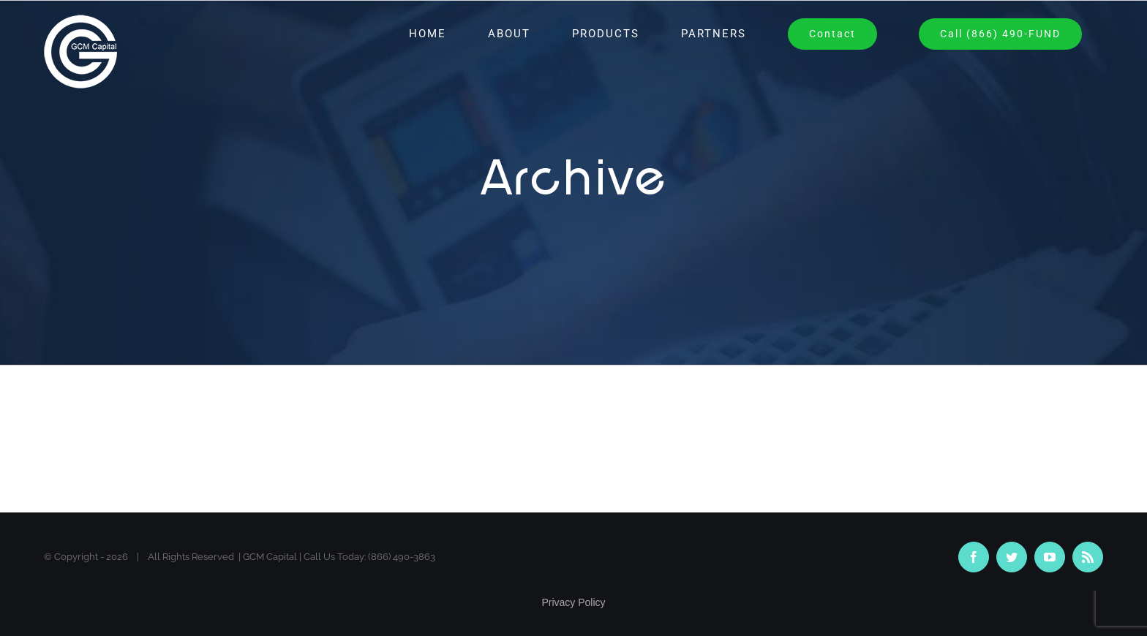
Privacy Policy (573, 602)
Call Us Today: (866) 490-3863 (369, 556)
